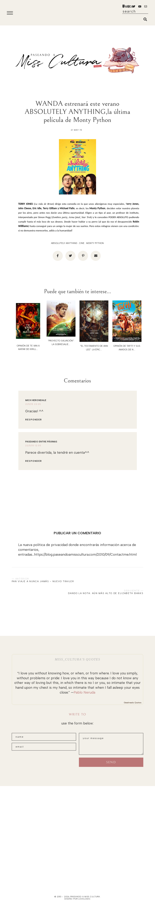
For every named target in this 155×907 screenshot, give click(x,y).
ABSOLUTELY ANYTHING (64, 243)
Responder (33, 419)
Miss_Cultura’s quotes (77, 659)
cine (81, 243)
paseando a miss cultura (85, 896)
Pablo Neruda (84, 692)
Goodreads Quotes (132, 702)
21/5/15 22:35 (33, 404)
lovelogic (84, 899)
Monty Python (95, 243)
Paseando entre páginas (41, 441)
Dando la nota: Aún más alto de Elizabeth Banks (105, 593)
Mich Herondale (35, 400)
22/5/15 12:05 (33, 445)
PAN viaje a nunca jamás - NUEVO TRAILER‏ (43, 581)
